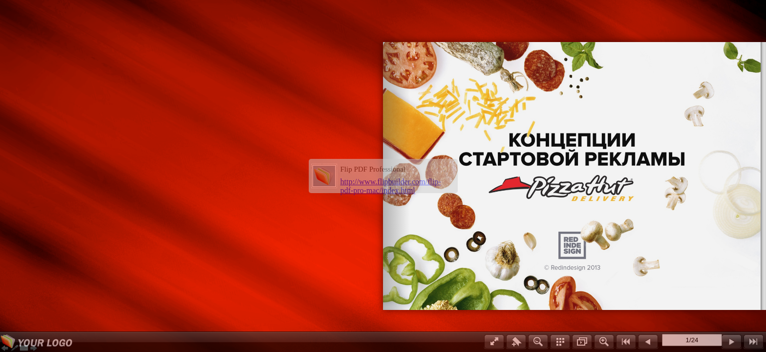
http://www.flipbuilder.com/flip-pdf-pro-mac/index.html (390, 186)
